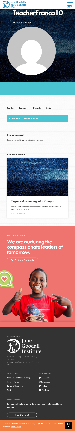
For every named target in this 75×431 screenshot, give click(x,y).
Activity (50, 108)
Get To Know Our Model (22, 260)
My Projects (14, 119)
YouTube (44, 390)
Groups (23, 108)
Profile (10, 108)
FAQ (9, 390)
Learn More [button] (16, 427)
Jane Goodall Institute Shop (19, 377)
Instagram (44, 381)
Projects (37, 108)
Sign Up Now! (22, 414)
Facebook (44, 377)
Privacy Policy (13, 381)
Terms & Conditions (15, 386)
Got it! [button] (68, 425)
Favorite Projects (32, 119)
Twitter (43, 386)
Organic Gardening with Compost (33, 201)
